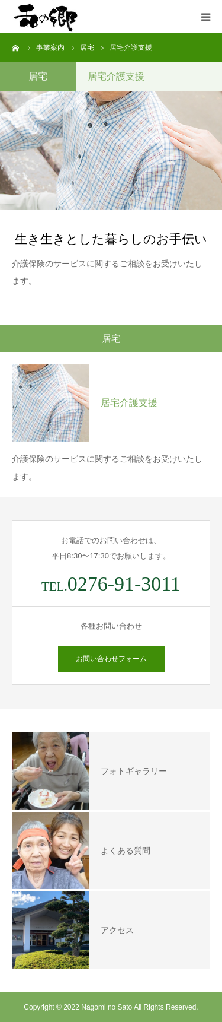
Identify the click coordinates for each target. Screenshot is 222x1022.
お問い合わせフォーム (111, 659)
